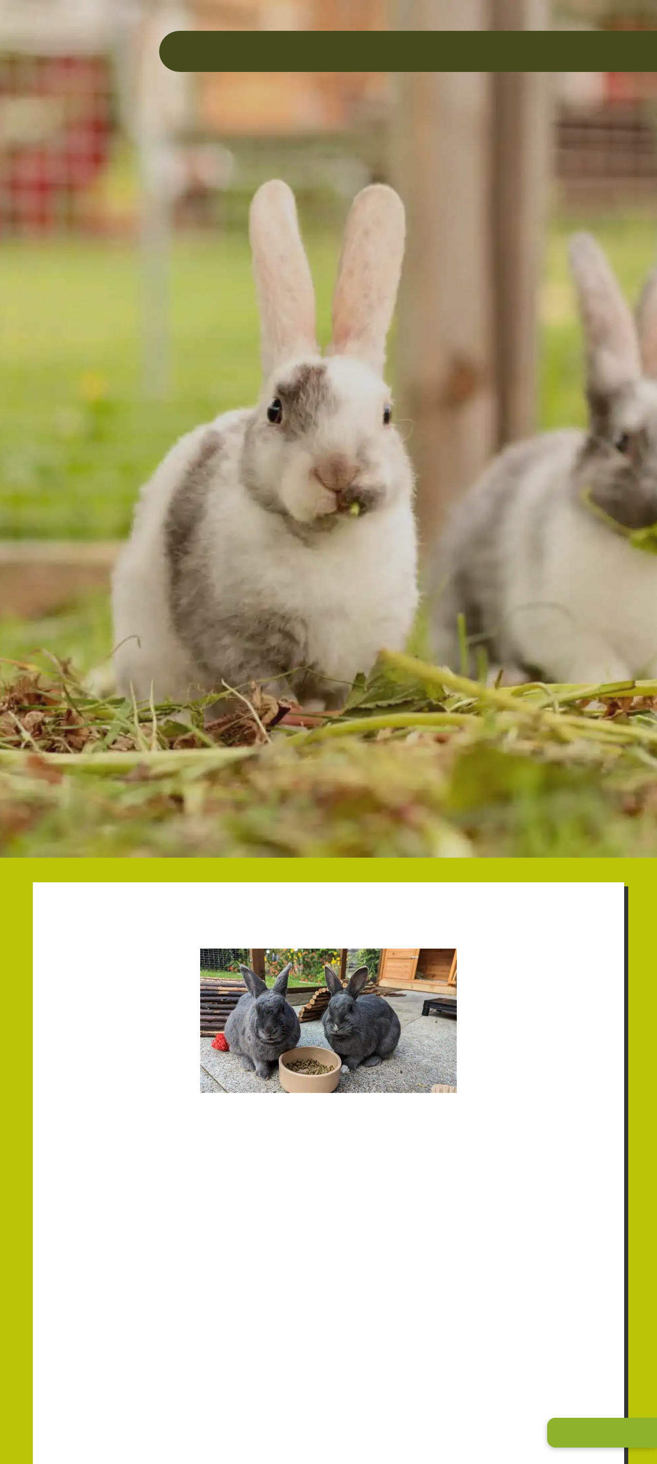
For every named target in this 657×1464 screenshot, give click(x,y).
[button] (602, 1433)
